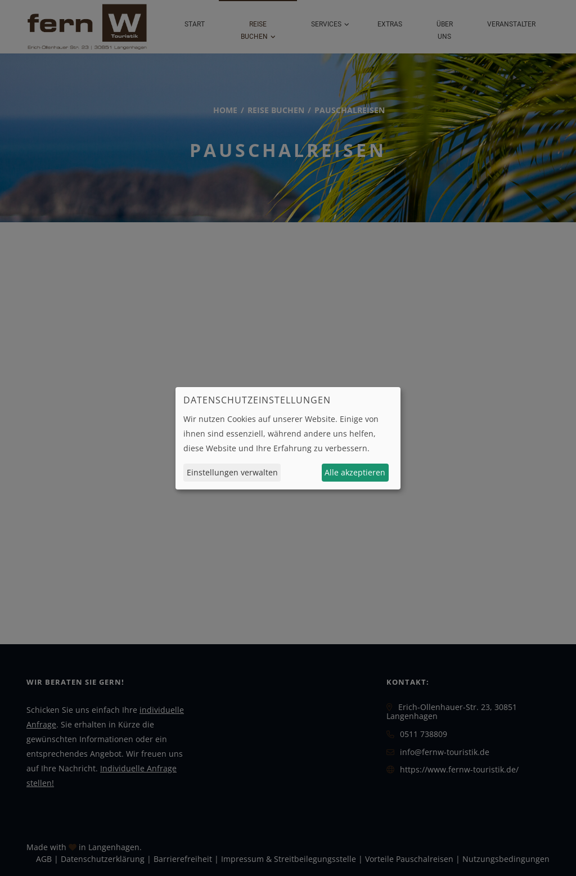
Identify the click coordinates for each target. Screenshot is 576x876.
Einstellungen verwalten (232, 472)
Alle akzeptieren (355, 472)
